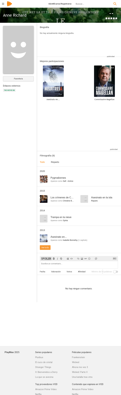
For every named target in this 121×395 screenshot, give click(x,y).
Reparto (55, 162)
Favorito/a (18, 78)
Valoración (56, 271)
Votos (69, 271)
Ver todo (45, 247)
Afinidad (81, 271)
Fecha (42, 271)
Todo (42, 162)
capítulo (83, 240)
